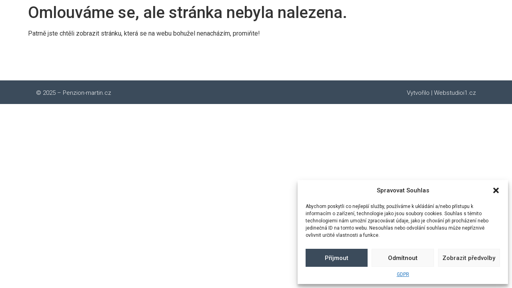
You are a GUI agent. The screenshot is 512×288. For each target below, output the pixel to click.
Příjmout (336, 258)
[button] (496, 190)
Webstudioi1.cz (455, 92)
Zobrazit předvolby (468, 258)
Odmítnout (403, 258)
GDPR (403, 274)
